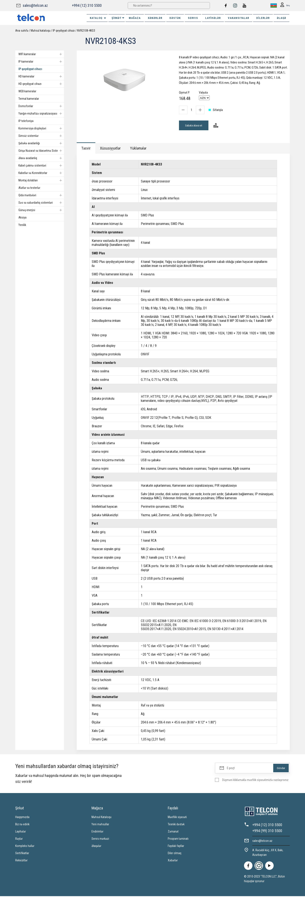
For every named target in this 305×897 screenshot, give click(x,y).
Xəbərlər (173, 861)
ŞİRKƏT (118, 18)
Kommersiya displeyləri (41, 128)
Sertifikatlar (22, 854)
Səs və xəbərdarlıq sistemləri (41, 202)
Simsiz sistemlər (41, 135)
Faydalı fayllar (176, 846)
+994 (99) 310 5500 (267, 831)
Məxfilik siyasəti (177, 818)
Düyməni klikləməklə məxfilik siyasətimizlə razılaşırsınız (255, 780)
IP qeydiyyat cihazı (64, 30)
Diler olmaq (174, 854)
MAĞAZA (135, 18)
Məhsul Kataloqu (101, 818)
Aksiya (22, 217)
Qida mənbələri (41, 195)
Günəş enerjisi (41, 210)
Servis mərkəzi (100, 839)
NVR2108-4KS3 (86, 30)
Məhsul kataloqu (40, 30)
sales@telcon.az (35, 5)
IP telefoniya (25, 121)
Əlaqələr (96, 846)
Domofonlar (41, 106)
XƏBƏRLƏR (155, 18)
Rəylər (19, 839)
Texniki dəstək (176, 825)
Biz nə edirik (22, 825)
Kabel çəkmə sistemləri (41, 165)
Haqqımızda (22, 818)
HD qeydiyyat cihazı (41, 83)
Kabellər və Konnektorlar (41, 173)
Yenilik (22, 225)
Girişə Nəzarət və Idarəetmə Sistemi (41, 150)
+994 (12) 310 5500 (86, 5)
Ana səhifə (21, 30)
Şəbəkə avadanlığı (41, 143)
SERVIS (193, 18)
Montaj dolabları (41, 180)
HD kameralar (41, 76)
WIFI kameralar (41, 54)
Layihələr (213, 18)
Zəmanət (173, 832)
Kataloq (98, 18)
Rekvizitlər (21, 861)
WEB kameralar (27, 91)
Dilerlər (263, 18)
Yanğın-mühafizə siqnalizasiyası (41, 113)
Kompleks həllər (24, 846)
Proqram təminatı (178, 839)
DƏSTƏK (175, 18)
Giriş (284, 6)
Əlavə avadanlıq (41, 158)
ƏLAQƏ (281, 18)
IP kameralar (41, 61)
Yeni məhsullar (100, 825)
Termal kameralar (28, 98)
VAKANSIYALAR (238, 18)
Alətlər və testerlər (29, 187)
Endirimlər (97, 832)
